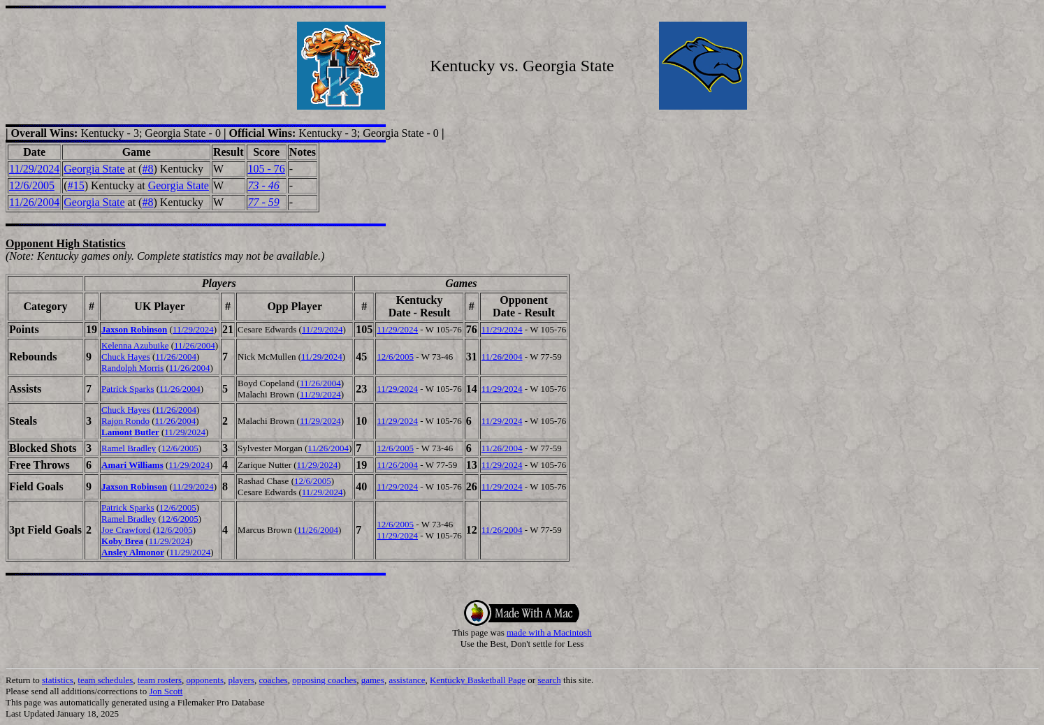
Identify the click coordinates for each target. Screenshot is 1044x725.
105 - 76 (266, 169)
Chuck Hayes (125, 356)
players (241, 680)
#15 (76, 185)
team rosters (160, 680)
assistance (407, 680)
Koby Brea (122, 541)
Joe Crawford (125, 530)
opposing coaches (324, 680)
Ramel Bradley (128, 448)
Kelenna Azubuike (134, 345)
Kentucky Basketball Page (477, 680)
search (548, 680)
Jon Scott (165, 691)
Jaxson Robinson (134, 329)
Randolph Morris (132, 367)
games (372, 680)
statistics (57, 680)
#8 (147, 169)
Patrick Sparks (127, 388)
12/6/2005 (32, 185)
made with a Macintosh (549, 632)
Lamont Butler (130, 432)
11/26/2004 (34, 202)
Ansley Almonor (132, 552)
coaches (273, 680)
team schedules (105, 680)
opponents (205, 680)
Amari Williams (132, 465)
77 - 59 (264, 202)
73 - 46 (264, 185)
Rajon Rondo (125, 421)
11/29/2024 (34, 169)
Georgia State (94, 169)
